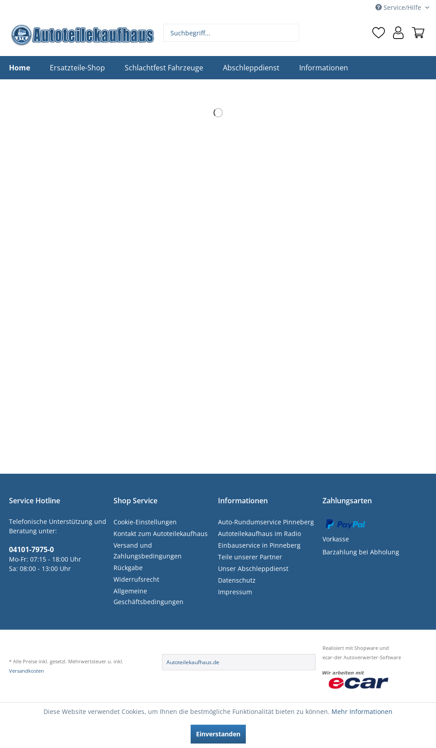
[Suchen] (291, 33)
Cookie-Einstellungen (145, 522)
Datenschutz (237, 580)
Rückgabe (128, 567)
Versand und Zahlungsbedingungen (147, 550)
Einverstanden (218, 734)
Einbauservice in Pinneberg (259, 545)
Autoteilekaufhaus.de (192, 662)
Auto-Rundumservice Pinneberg (266, 522)
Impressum (235, 592)
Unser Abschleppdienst (253, 568)
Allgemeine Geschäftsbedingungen (148, 596)
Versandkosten (26, 670)
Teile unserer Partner (250, 557)
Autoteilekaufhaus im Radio (259, 533)
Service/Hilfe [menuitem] (399, 7)
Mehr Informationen (361, 711)
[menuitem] (231, 33)
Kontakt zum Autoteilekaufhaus (160, 533)
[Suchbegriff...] (231, 33)
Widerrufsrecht (136, 579)
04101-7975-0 (31, 549)
